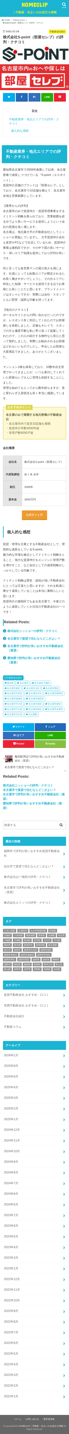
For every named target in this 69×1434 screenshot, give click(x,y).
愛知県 (10, 683)
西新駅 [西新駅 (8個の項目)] (37, 964)
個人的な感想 (20, 130)
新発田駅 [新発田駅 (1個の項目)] (40, 945)
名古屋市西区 (52, 688)
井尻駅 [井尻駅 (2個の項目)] (52, 930)
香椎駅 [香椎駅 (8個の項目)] (47, 969)
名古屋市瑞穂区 (14, 698)
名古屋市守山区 (14, 709)
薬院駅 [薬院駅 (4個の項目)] (17, 964)
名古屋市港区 (35, 704)
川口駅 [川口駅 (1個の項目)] (57, 940)
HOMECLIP (34, 8)
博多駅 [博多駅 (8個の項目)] (41, 935)
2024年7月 (11, 1183)
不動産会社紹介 (14, 677)
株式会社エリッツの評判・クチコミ (27, 902)
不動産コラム (13, 1026)
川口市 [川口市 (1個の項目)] (47, 940)
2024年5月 (11, 1204)
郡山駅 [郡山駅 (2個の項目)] (7, 969)
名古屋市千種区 (42, 683)
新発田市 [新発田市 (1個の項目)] (28, 945)
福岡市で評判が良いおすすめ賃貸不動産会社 (32, 853)
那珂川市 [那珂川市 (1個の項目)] (48, 964)
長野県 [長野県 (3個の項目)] (27, 969)
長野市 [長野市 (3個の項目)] (17, 969)
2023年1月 (11, 1268)
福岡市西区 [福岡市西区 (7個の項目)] (23, 959)
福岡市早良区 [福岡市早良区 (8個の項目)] (43, 955)
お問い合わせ (32, 1419)
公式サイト (33, 514)
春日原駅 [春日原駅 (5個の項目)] (52, 945)
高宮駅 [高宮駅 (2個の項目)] (57, 969)
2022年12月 (12, 1279)
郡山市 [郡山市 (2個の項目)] (59, 964)
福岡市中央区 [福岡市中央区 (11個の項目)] (30, 950)
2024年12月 (12, 1129)
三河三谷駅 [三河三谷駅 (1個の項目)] (9, 930)
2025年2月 (11, 1108)
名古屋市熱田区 (36, 698)
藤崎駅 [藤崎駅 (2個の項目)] (27, 964)
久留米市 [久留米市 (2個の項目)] (22, 930)
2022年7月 (11, 1332)
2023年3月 (11, 1257)
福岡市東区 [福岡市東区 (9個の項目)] (9, 959)
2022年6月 (11, 1342)
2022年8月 (11, 1321)
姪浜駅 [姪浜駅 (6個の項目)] (27, 940)
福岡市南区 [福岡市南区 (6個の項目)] (46, 950)
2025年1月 (11, 1119)
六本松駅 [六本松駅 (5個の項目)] (18, 935)
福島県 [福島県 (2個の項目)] (46, 959)
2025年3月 (11, 1097)
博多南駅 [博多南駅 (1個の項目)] (30, 935)
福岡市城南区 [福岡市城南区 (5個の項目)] (27, 955)
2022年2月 (11, 1385)
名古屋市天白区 (14, 714)
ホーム (18, 1419)
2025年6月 (11, 1076)
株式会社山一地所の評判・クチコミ (27, 876)
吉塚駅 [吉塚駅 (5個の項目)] (51, 935)
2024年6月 (11, 1193)
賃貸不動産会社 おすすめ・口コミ (26, 994)
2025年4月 (11, 1087)
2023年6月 (11, 1225)
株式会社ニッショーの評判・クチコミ (32, 631)
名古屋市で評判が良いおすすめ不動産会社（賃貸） (32, 890)
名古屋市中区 (35, 693)
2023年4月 (11, 1247)
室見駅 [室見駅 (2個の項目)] (37, 940)
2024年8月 (11, 1172)
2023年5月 (11, 1236)
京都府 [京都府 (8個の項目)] (7, 935)
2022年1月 (11, 1396)
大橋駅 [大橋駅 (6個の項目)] (7, 940)
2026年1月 (11, 1055)
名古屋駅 (33, 714)
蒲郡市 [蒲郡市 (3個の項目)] (7, 964)
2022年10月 (12, 1300)
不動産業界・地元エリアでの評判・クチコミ (34, 121)
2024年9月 (11, 1161)
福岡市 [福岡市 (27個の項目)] (17, 950)
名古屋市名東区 (55, 709)
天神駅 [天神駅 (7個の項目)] (17, 940)
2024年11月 (12, 1140)
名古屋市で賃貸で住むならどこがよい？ (33, 638)
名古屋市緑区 (35, 709)
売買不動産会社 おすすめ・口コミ (26, 1005)
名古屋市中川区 (14, 704)
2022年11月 (12, 1289)
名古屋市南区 (54, 704)
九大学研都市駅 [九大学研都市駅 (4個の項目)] (38, 930)
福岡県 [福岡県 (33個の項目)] (36, 959)
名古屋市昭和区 (55, 693)
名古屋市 (24, 683)
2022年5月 (11, 1353)
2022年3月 (11, 1374)
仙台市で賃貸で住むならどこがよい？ (29, 866)
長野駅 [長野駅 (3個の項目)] (37, 969)
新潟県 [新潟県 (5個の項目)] (17, 945)
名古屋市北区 (33, 688)
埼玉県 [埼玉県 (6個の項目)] (61, 935)
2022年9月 (11, 1310)
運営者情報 (48, 1419)
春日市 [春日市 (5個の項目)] (7, 950)
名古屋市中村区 (14, 693)
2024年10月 (12, 1151)
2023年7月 (11, 1215)
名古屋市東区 (13, 688)
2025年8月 (11, 1065)
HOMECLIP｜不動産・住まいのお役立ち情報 (41, 1426)
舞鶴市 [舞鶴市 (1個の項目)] (56, 959)
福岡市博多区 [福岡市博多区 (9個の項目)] (10, 955)
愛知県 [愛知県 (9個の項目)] (7, 945)
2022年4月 (11, 1364)
